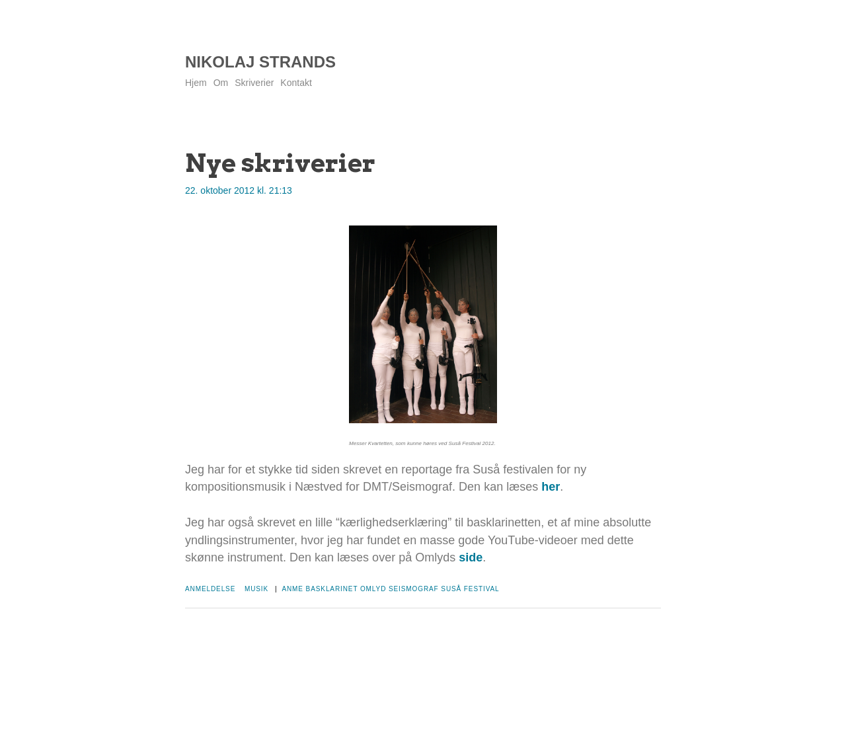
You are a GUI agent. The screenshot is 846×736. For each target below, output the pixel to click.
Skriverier (254, 82)
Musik (256, 589)
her (550, 486)
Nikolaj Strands (260, 62)
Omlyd (373, 589)
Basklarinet (332, 589)
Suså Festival (470, 589)
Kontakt (295, 82)
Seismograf (414, 589)
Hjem (196, 82)
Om (221, 82)
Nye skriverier (280, 162)
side (470, 557)
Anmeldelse (210, 589)
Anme (292, 589)
